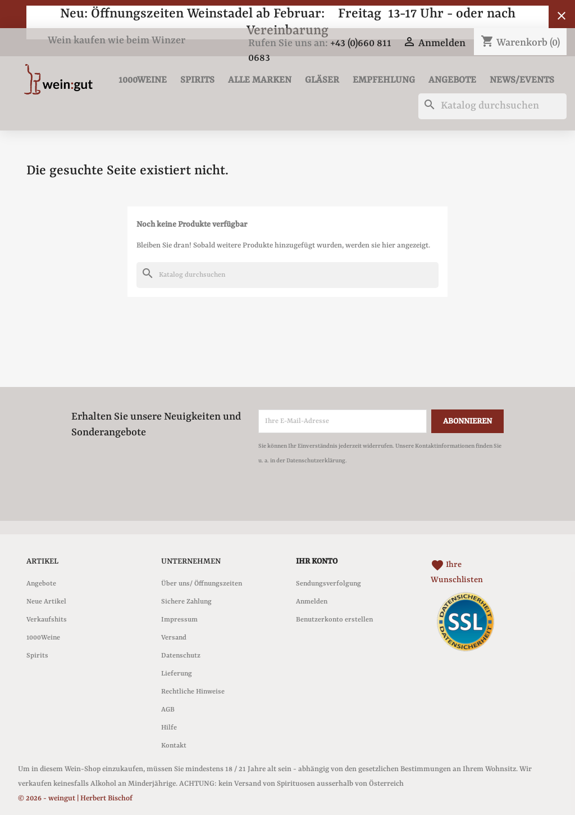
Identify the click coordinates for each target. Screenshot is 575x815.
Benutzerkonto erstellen (334, 620)
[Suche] (492, 106)
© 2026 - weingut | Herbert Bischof (75, 798)
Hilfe (169, 728)
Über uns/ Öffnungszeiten (201, 584)
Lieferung (176, 674)
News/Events (522, 80)
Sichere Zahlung (186, 602)
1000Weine (142, 80)
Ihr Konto (316, 561)
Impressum (179, 620)
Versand (173, 638)
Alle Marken (259, 80)
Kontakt (173, 746)
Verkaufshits (46, 620)
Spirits (197, 80)
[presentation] (352, 499)
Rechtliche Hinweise (193, 692)
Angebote (452, 80)
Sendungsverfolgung (328, 584)
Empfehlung (384, 80)
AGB (168, 710)
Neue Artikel (46, 602)
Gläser (322, 80)
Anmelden (311, 602)
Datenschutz (180, 656)
